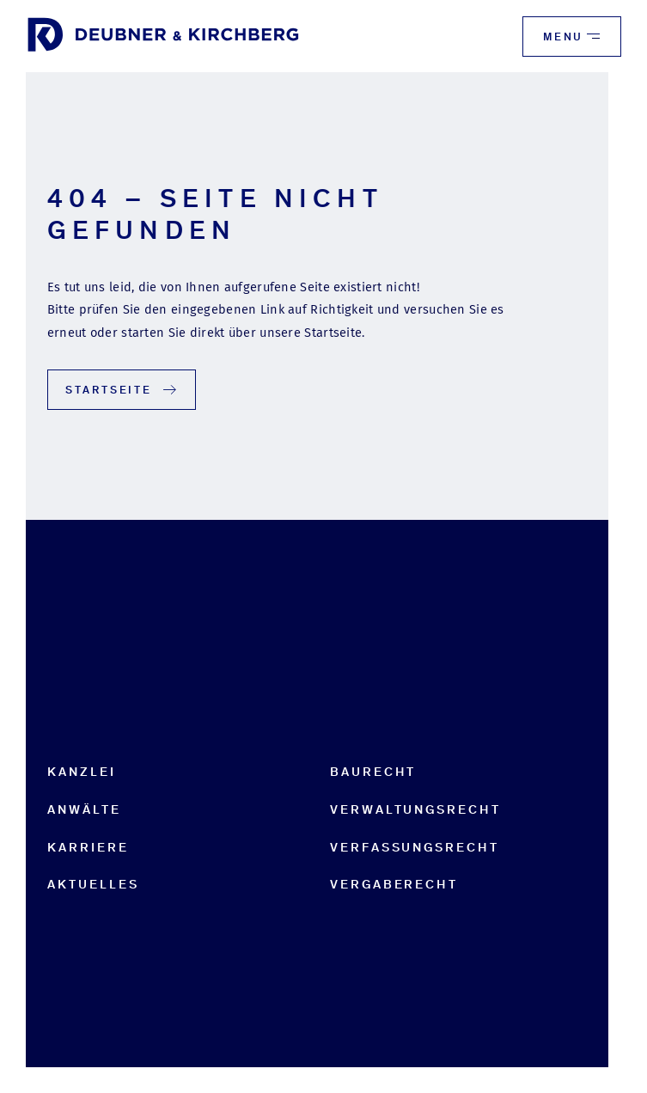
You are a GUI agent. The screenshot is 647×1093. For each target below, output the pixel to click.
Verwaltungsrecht (415, 809)
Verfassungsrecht (414, 847)
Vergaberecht (394, 884)
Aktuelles (92, 884)
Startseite (122, 389)
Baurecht (373, 771)
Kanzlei (81, 771)
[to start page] (163, 36)
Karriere (87, 847)
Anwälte (83, 809)
